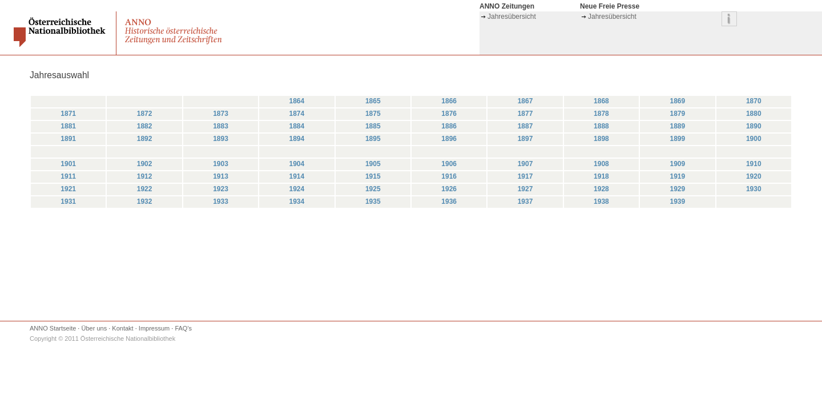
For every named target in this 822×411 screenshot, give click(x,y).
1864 (297, 101)
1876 (449, 114)
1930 (753, 189)
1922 (144, 189)
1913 (220, 176)
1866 (449, 101)
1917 (525, 176)
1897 (525, 139)
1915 (373, 176)
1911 (68, 176)
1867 (525, 101)
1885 (373, 126)
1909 (677, 164)
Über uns (94, 328)
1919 (677, 176)
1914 (297, 176)
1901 (68, 164)
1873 (220, 114)
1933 (220, 202)
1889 (677, 126)
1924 (297, 189)
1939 (677, 202)
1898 (601, 139)
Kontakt (122, 328)
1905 (373, 164)
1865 (373, 101)
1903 (220, 164)
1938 (601, 202)
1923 (220, 189)
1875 (373, 114)
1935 (373, 202)
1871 (68, 114)
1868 (601, 101)
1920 (753, 176)
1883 (220, 126)
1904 (297, 164)
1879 (677, 114)
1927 (525, 189)
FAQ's (183, 328)
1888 (601, 126)
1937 (525, 202)
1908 (601, 164)
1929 (677, 189)
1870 (753, 101)
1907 (525, 164)
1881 (68, 126)
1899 (677, 139)
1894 (297, 139)
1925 (373, 189)
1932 (144, 202)
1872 (144, 114)
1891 (68, 139)
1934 (297, 202)
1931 (68, 202)
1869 (677, 101)
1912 (144, 176)
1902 (144, 164)
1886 (449, 126)
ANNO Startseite (53, 328)
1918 (601, 176)
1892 (144, 139)
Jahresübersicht (511, 17)
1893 (220, 139)
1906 (449, 164)
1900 (753, 139)
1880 (753, 114)
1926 (449, 189)
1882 (144, 126)
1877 (525, 114)
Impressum (154, 328)
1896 (449, 139)
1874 (297, 114)
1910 (753, 164)
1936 (449, 202)
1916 (449, 176)
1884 (297, 126)
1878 (601, 114)
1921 (68, 189)
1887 (525, 126)
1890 (753, 126)
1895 (373, 139)
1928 (601, 189)
